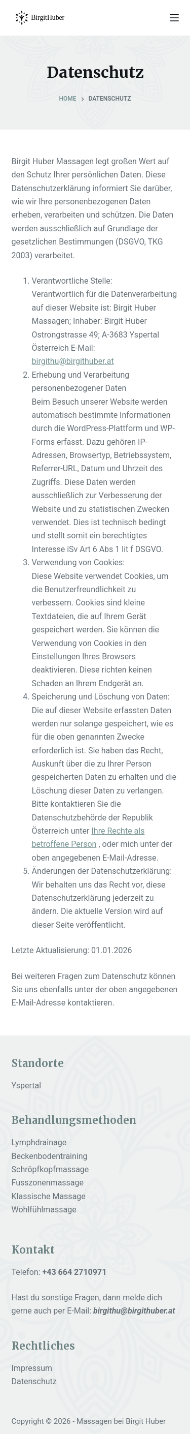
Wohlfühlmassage (44, 1209)
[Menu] (174, 17)
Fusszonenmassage (48, 1182)
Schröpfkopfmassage (50, 1169)
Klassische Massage (49, 1196)
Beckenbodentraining (50, 1156)
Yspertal (27, 1085)
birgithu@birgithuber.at (73, 361)
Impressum (32, 1368)
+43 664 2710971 (75, 1272)
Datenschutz (34, 1381)
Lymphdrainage (39, 1142)
